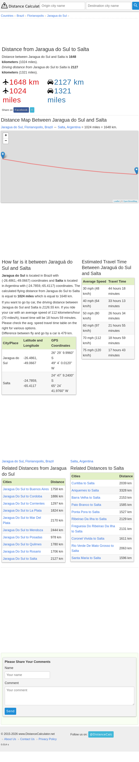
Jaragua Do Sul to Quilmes (22, 544)
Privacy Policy (48, 739)
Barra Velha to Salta (86, 497)
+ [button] (6, 135)
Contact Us (27, 739)
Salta (61, 127)
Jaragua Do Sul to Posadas (22, 537)
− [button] (6, 141)
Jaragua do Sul (12, 127)
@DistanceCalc (101, 734)
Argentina (74, 127)
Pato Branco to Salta (86, 505)
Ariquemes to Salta (85, 490)
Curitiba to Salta (83, 483)
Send (10, 711)
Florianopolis (33, 127)
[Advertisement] (69, 31)
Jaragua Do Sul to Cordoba (22, 496)
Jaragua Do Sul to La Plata (22, 510)
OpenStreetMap (130, 201)
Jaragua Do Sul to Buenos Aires (26, 489)
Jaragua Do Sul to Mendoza (23, 530)
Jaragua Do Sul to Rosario (22, 551)
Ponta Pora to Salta (86, 512)
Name (9, 668)
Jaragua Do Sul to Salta (20, 558)
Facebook (21, 109)
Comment (12, 683)
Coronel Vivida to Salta (88, 538)
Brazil (49, 127)
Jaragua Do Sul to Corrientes (24, 503)
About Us (10, 739)
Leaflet (117, 201)
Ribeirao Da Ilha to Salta (89, 519)
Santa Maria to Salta (86, 558)
